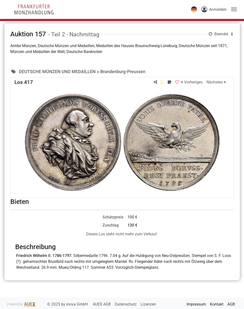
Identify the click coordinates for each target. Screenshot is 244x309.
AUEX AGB (102, 304)
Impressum (196, 304)
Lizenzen (148, 304)
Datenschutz (126, 304)
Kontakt (216, 304)
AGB (231, 304)
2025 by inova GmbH (48, 304)
